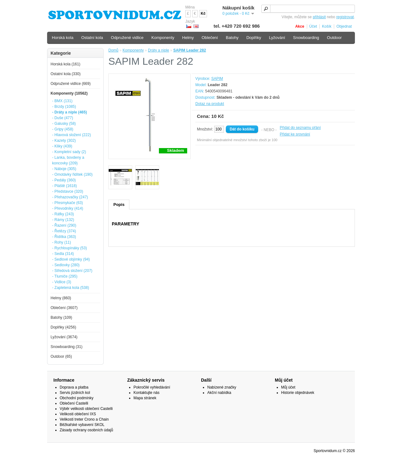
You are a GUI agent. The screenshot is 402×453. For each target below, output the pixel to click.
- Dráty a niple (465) (69, 112)
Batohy (232, 37)
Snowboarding (306, 37)
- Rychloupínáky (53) (69, 248)
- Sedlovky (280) (65, 265)
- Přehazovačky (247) (70, 197)
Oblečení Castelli (74, 403)
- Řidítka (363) (64, 237)
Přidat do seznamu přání (300, 127)
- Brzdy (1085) (64, 106)
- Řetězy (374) (64, 231)
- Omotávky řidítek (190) (72, 174)
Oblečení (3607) (64, 308)
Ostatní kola (92, 37)
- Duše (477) (62, 118)
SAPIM (217, 78)
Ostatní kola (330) (65, 74)
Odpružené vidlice (127, 37)
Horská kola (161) (65, 64)
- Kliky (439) (62, 146)
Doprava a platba (74, 387)
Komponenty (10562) (69, 93)
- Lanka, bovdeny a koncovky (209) (68, 160)
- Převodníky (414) (67, 208)
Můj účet (288, 387)
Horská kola (62, 37)
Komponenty (133, 50)
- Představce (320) (67, 191)
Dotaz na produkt (209, 104)
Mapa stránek (144, 398)
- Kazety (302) (64, 140)
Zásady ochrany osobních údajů (86, 430)
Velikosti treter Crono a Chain (84, 419)
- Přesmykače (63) (67, 203)
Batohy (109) (61, 317)
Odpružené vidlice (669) (70, 83)
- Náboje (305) (64, 169)
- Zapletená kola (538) (70, 287)
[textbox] (308, 9)
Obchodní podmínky (76, 398)
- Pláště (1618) (64, 186)
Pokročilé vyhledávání (151, 387)
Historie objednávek (297, 392)
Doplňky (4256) (63, 327)
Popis (118, 204)
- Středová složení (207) (72, 270)
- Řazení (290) (64, 225)
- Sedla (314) (63, 253)
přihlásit (319, 17)
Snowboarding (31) (66, 347)
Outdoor (334, 37)
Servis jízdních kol (75, 392)
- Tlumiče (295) (64, 276)
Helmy (188, 37)
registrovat (345, 17)
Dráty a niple (158, 50)
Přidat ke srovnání (295, 134)
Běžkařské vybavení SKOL (82, 425)
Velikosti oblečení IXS (78, 414)
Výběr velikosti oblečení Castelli (86, 408)
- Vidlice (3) (61, 282)
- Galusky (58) (64, 123)
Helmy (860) (61, 298)
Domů (113, 50)
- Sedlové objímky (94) (71, 259)
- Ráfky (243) (63, 214)
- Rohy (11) (61, 242)
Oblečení (210, 37)
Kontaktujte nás (146, 392)
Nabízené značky (221, 387)
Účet (313, 26)
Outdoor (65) (61, 356)
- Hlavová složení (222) (71, 135)
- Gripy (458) (62, 129)
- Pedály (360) (64, 180)
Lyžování (277, 37)
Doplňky (253, 37)
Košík (326, 26)
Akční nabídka (219, 392)
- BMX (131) (62, 101)
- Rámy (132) (63, 220)
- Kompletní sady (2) (69, 152)
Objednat (344, 26)
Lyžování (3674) (64, 337)
